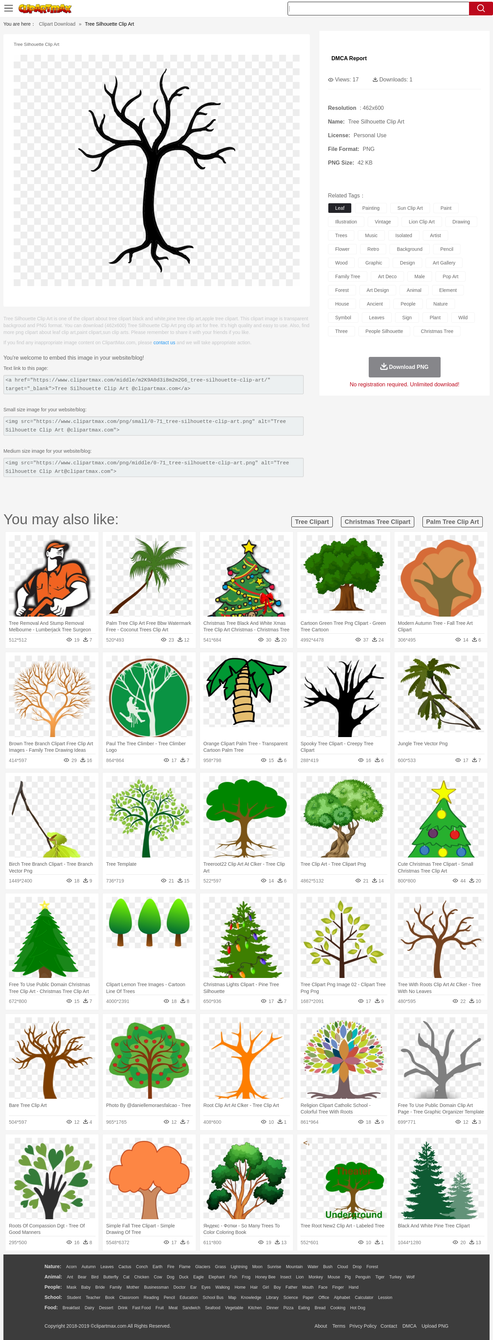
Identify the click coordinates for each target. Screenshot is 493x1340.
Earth (158, 1266)
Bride (100, 1287)
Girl (266, 1287)
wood (341, 263)
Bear (82, 1277)
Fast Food (141, 1307)
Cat (126, 1277)
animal (414, 290)
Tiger (379, 1277)
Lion (300, 1277)
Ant (70, 1277)
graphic (373, 263)
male (420, 276)
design (407, 263)
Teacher (93, 1297)
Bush (327, 1266)
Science (290, 1297)
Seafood (212, 1307)
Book (109, 1297)
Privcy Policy (363, 1326)
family (116, 1287)
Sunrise (274, 1266)
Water (312, 1266)
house (342, 304)
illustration (346, 221)
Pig (348, 1277)
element (448, 290)
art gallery (444, 263)
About (321, 1326)
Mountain (294, 1266)
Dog (170, 1277)
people (408, 304)
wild (463, 317)
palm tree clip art (452, 521)
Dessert (106, 1307)
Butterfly (110, 1277)
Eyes (206, 1287)
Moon (257, 1266)
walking (222, 1287)
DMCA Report (349, 58)
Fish (233, 1277)
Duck (183, 1277)
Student (74, 1297)
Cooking (337, 1307)
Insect (285, 1277)
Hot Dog (357, 1307)
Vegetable (234, 1307)
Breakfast (71, 1307)
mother (132, 1287)
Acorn (71, 1266)
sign (407, 317)
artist (435, 235)
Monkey (315, 1277)
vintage (383, 221)
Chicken (141, 1277)
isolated (403, 235)
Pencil (169, 1297)
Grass (220, 1266)
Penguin (362, 1277)
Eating (304, 1307)
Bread (320, 1307)
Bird (94, 1277)
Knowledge (251, 1297)
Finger (338, 1287)
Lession (385, 1297)
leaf (339, 208)
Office (323, 1297)
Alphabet (342, 1297)
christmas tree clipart (377, 521)
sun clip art (410, 208)
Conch (142, 1266)
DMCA (409, 1326)
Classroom (129, 1297)
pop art (450, 276)
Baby (85, 1287)
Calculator (364, 1297)
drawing (461, 221)
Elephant (216, 1277)
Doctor (180, 1287)
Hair (254, 1287)
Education (189, 1297)
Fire (170, 1266)
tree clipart (312, 521)
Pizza (288, 1307)
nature (440, 304)
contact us (164, 342)
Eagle (198, 1277)
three (341, 331)
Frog (246, 1277)
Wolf (410, 1277)
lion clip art (421, 221)
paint (446, 208)
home (240, 1287)
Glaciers (202, 1266)
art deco (387, 276)
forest (342, 290)
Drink (123, 1307)
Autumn (88, 1266)
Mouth (308, 1287)
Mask (71, 1287)
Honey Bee (265, 1277)
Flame (184, 1266)
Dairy (89, 1307)
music (371, 235)
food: (51, 1307)
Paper (308, 1297)
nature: (53, 1266)
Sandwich (191, 1307)
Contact (389, 1326)
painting (371, 208)
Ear (193, 1287)
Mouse (334, 1277)
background (409, 249)
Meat (173, 1307)
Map (232, 1297)
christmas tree (437, 331)
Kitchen (255, 1307)
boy (277, 1287)
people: (53, 1287)
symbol (343, 317)
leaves (376, 317)
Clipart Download (57, 24)
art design (378, 290)
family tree (347, 276)
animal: (53, 1276)
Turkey (395, 1277)
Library (272, 1297)
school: (53, 1297)
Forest (372, 1266)
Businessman (156, 1287)
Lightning (239, 1266)
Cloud (342, 1266)
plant (435, 317)
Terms (338, 1326)
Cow (158, 1277)
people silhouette (384, 331)
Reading (151, 1297)
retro (373, 249)
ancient (375, 304)
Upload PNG (434, 1326)
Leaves (107, 1266)
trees (341, 235)
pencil (446, 249)
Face (323, 1287)
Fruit (159, 1307)
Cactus (124, 1266)
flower (342, 249)
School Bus (213, 1297)
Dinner (273, 1307)
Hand (353, 1287)
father (292, 1287)
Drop (357, 1266)
